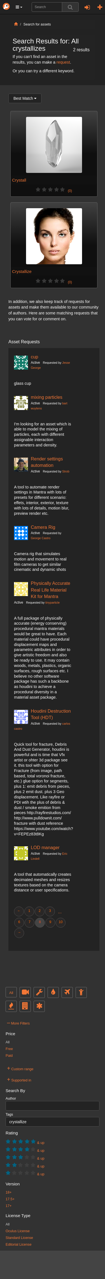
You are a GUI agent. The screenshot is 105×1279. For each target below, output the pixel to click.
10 (60, 922)
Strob (65, 471)
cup (34, 356)
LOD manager (45, 847)
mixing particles (46, 397)
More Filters (18, 1023)
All (11, 993)
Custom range (20, 1068)
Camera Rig (43, 527)
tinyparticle (52, 602)
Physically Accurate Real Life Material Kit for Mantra (50, 590)
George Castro (40, 538)
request (63, 62)
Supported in (19, 1079)
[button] (19, 7)
